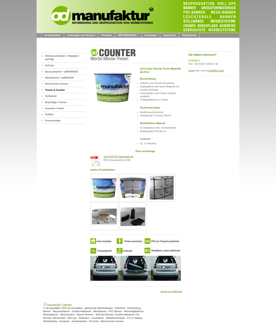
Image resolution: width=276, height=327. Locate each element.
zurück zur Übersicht (171, 291)
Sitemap (67, 304)
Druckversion (52, 304)
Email (191, 70)
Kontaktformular (215, 70)
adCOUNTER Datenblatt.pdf (118, 156)
